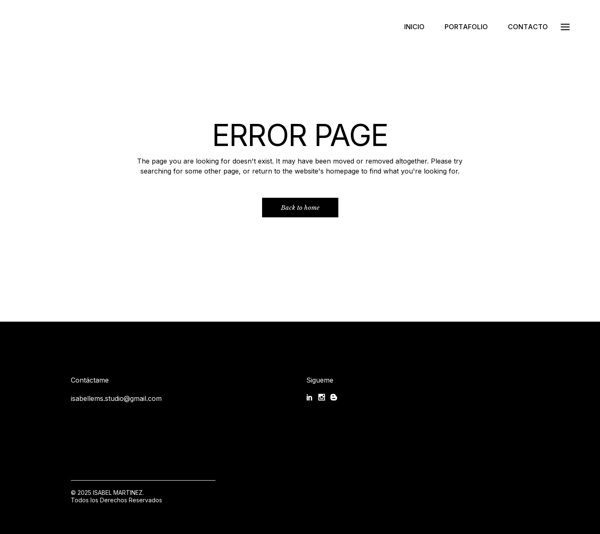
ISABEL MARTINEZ (117, 492)
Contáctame (90, 380)
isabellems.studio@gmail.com (116, 398)
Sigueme (319, 380)
